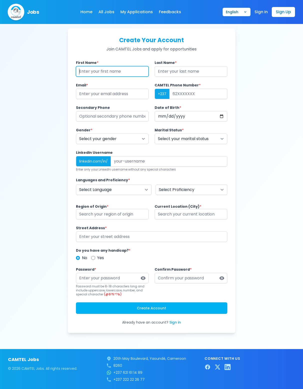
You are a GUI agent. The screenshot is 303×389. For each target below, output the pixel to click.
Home (86, 12)
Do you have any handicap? (103, 250)
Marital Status (169, 130)
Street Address (91, 227)
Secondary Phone (93, 107)
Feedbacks (170, 12)
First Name (87, 62)
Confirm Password (173, 269)
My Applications (136, 12)
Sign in (175, 322)
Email (82, 85)
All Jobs (106, 12)
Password (86, 269)
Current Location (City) (178, 206)
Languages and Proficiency (103, 180)
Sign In (261, 12)
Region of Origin (92, 206)
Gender (84, 130)
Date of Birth (168, 107)
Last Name (166, 62)
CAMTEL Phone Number (178, 85)
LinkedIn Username (94, 152)
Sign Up (283, 12)
